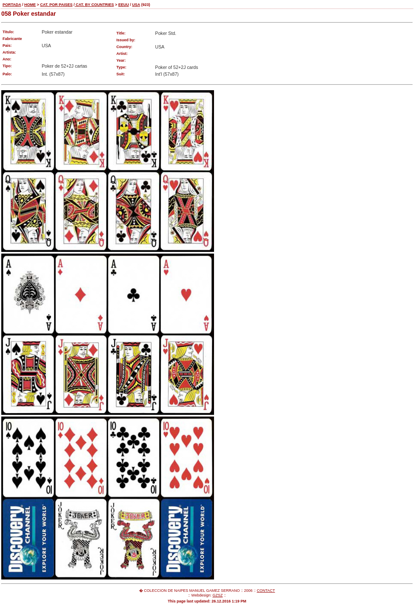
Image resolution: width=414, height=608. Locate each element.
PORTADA (12, 5)
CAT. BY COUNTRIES (94, 5)
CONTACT (266, 590)
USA (136, 5)
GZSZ (217, 595)
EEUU (123, 5)
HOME (30, 5)
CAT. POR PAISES (56, 5)
